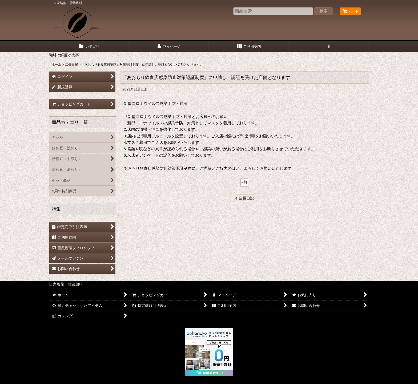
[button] (329, 46)
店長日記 (244, 198)
